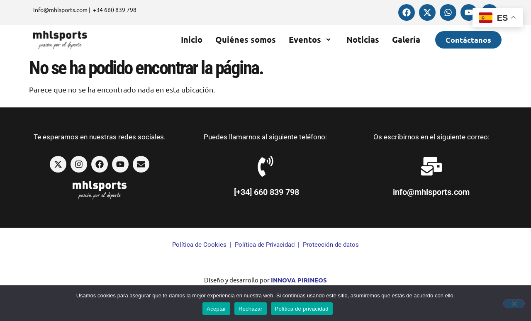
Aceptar (216, 309)
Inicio (191, 39)
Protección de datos (331, 244)
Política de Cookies (199, 244)
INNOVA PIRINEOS (299, 280)
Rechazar (251, 309)
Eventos (311, 39)
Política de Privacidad (265, 244)
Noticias (362, 39)
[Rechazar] (514, 303)
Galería (406, 39)
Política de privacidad (302, 309)
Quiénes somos (245, 39)
